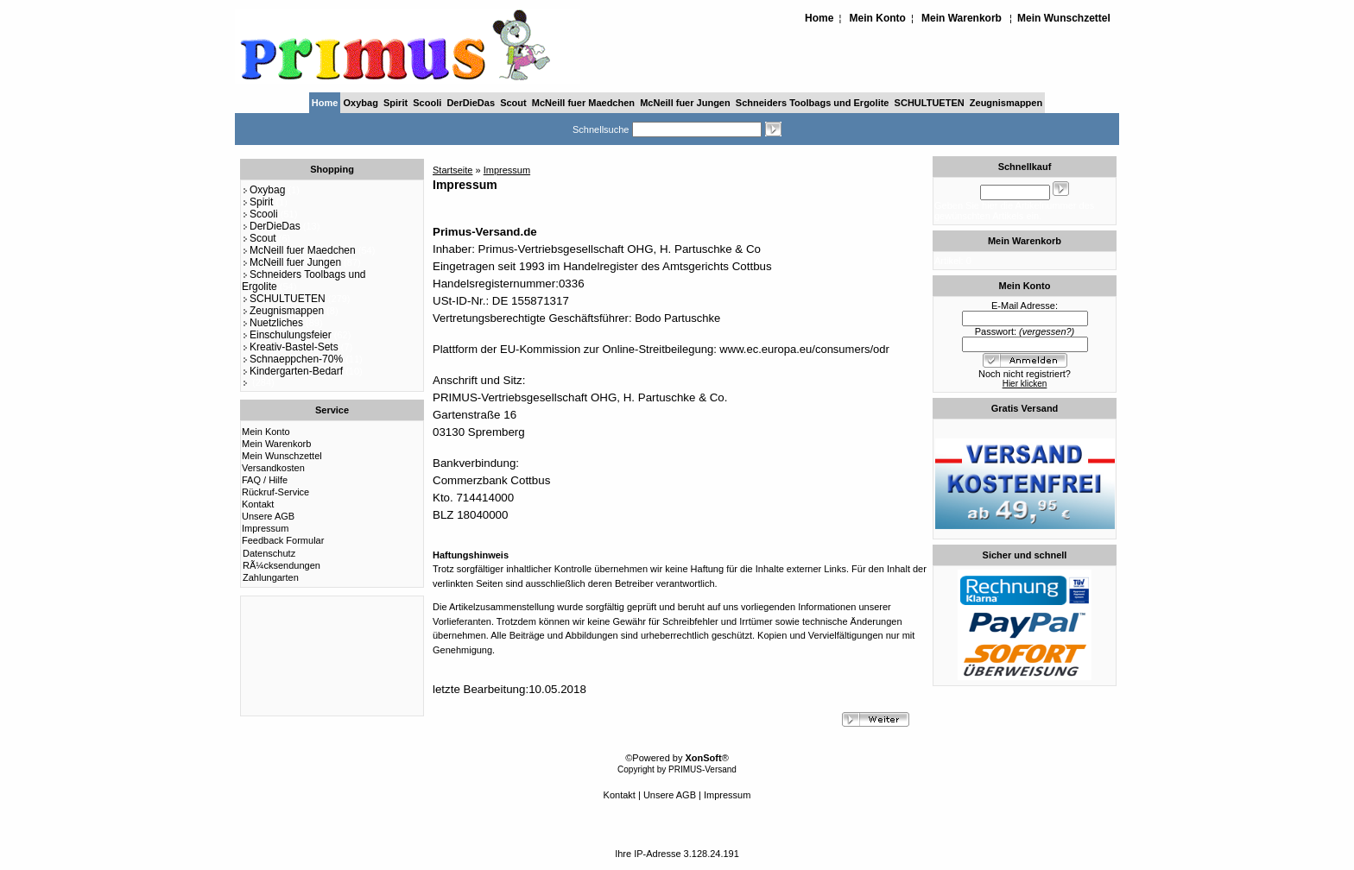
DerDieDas (470, 103)
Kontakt (258, 504)
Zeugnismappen (1006, 103)
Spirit (395, 103)
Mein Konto (878, 18)
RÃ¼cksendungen (281, 565)
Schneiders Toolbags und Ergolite (812, 103)
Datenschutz (269, 553)
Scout (513, 103)
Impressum (265, 528)
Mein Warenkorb (961, 18)
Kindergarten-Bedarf (292, 371)
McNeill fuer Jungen (685, 103)
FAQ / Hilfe (265, 480)
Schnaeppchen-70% (292, 359)
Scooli (427, 103)
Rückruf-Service (275, 492)
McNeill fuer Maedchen (583, 103)
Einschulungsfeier (287, 335)
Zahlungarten (271, 577)
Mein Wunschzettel (1063, 18)
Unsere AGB (268, 516)
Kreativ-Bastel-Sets (290, 347)
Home (819, 18)
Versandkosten (273, 468)
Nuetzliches (272, 323)
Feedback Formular (283, 540)
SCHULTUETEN (930, 103)
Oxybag (361, 103)
